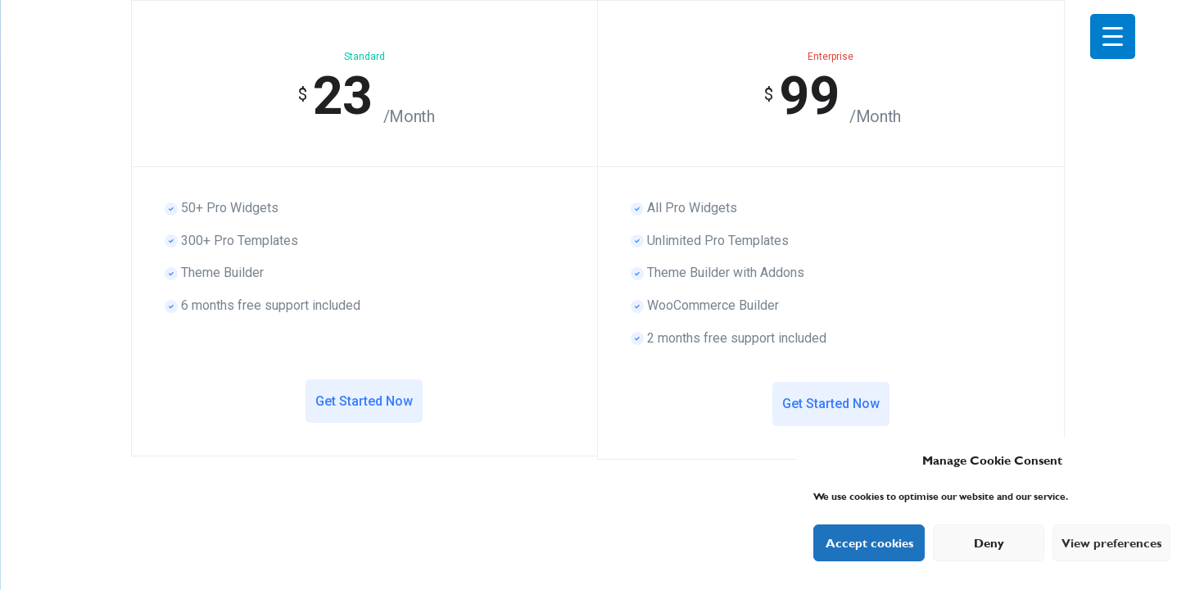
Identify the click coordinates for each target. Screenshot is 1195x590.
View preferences (1111, 543)
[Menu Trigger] (1112, 36)
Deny (989, 543)
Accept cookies (869, 543)
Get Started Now (364, 401)
